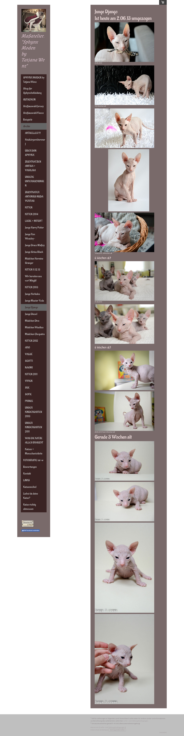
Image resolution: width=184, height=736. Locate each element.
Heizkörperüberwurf (35, 142)
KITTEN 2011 (31, 374)
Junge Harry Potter (34, 227)
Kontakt (27, 473)
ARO (27, 347)
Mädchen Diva (32, 321)
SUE (27, 387)
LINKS (26, 480)
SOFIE (28, 394)
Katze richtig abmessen (29, 507)
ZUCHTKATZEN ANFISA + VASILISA (33, 166)
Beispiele (27, 119)
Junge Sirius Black (34, 252)
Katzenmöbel (29, 487)
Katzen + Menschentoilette (33, 451)
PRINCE (29, 401)
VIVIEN (29, 381)
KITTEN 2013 (31, 287)
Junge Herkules (32, 294)
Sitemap (104, 730)
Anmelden (163, 732)
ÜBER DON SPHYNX (30, 153)
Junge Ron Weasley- (30, 236)
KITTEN (28, 207)
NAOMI (29, 367)
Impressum (95, 727)
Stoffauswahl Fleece (33, 113)
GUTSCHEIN (29, 99)
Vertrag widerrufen (117, 730)
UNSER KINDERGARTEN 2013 (33, 412)
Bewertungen (30, 467)
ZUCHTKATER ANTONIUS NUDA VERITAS (34, 196)
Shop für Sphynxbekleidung (32, 91)
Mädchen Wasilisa (34, 327)
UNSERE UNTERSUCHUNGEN (34, 181)
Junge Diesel (31, 314)
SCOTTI (29, 361)
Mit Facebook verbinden (30, 530)
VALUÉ (29, 354)
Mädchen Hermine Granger (34, 261)
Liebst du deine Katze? (30, 496)
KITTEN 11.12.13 (32, 269)
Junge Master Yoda (34, 300)
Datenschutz (95, 730)
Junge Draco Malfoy (35, 245)
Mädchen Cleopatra (35, 334)
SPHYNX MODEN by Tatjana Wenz (33, 80)
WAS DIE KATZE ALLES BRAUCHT (34, 440)
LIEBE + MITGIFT (34, 221)
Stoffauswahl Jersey (33, 106)
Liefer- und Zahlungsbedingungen (136, 721)
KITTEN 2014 (31, 214)
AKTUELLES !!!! (33, 133)
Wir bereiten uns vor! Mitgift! (33, 278)
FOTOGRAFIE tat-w (33, 460)
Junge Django (31, 307)
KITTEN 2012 (31, 341)
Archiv (26, 126)
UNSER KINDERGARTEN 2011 (33, 427)
